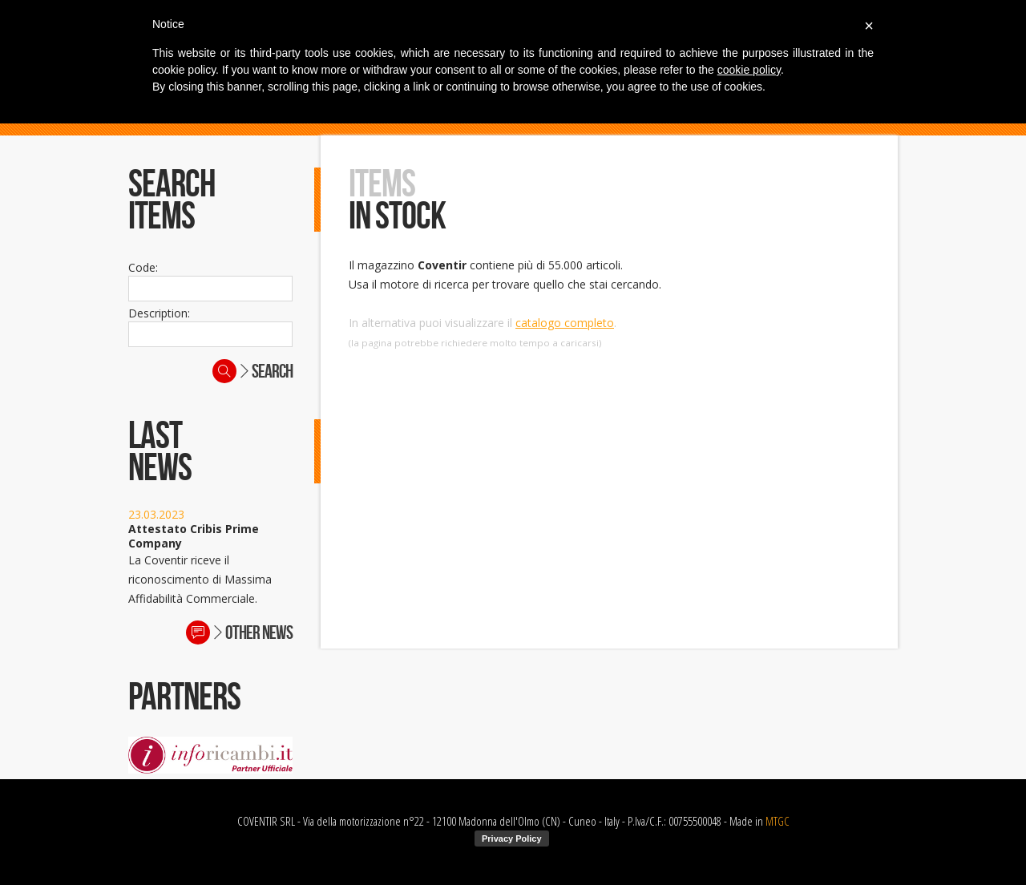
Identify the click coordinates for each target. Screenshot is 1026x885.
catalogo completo (564, 322)
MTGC (777, 821)
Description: (159, 313)
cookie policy (749, 69)
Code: (143, 267)
